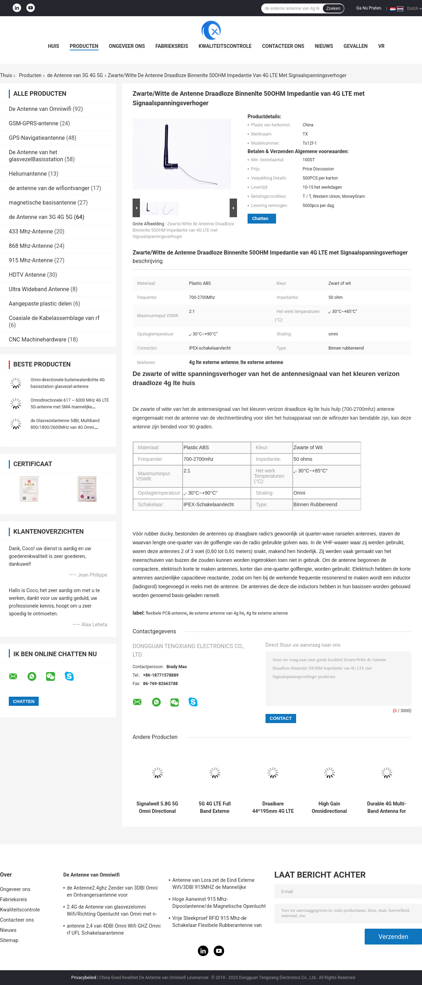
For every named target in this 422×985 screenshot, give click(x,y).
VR (381, 46)
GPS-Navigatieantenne (37, 137)
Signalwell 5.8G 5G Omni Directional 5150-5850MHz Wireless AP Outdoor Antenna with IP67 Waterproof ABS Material (157, 807)
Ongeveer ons (127, 46)
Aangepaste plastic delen (40, 303)
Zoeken (333, 8)
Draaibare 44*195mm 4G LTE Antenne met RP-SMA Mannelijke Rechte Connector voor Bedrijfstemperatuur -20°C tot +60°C (273, 807)
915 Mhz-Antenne (31, 260)
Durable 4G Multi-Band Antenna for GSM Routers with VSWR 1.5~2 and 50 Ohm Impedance (387, 807)
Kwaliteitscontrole (225, 46)
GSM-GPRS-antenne (33, 123)
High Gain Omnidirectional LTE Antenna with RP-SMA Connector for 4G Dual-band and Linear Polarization (329, 807)
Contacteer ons (283, 46)
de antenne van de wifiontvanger (49, 188)
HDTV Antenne (27, 274)
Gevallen (355, 46)
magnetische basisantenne (42, 202)
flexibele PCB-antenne (166, 613)
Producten (84, 46)
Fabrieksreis (171, 46)
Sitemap (9, 940)
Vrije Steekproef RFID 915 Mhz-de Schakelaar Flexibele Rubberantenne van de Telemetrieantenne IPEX (217, 922)
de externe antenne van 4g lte (216, 613)
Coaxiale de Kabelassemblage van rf (54, 318)
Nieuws (324, 46)
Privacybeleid (83, 977)
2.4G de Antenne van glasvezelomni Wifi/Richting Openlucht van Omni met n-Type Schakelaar (112, 911)
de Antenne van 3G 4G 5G (75, 75)
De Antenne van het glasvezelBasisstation (36, 156)
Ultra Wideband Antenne (39, 289)
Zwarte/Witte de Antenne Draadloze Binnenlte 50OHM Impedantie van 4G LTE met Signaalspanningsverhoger (183, 230)
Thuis (6, 75)
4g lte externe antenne (267, 613)
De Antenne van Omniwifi (40, 109)
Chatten (260, 218)
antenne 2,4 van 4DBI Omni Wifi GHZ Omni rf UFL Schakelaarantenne (114, 929)
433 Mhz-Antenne (31, 231)
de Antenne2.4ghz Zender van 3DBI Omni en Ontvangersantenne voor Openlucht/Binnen (112, 892)
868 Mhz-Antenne (31, 246)
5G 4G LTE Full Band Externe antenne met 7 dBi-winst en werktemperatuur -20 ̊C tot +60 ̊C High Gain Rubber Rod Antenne (215, 807)
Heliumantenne (28, 173)
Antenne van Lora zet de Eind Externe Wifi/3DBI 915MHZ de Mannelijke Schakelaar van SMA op (213, 884)
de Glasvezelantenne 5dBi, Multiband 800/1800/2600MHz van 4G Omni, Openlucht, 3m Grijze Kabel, (65, 427)
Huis (53, 46)
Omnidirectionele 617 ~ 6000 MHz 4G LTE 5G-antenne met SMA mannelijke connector (70, 407)
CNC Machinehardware (37, 339)
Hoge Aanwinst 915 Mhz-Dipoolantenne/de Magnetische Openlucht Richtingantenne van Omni (219, 903)
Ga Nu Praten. (369, 8)
